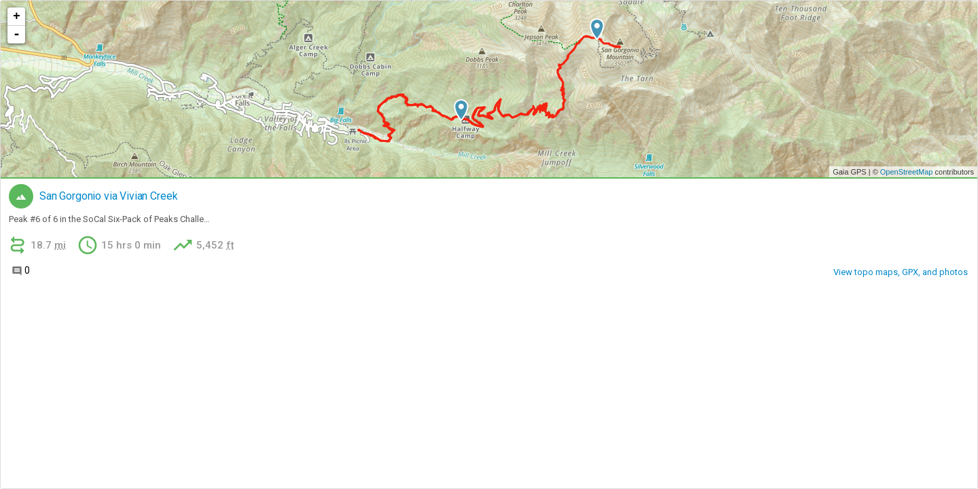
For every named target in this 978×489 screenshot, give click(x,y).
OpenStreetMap (906, 172)
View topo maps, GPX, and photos (900, 272)
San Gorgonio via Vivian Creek (108, 196)
